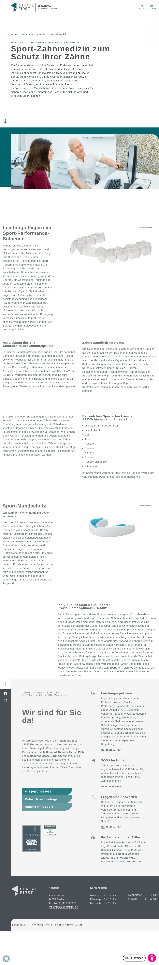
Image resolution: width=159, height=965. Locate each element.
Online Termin (153, 32)
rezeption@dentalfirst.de (63, 907)
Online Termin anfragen (42, 799)
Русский (137, 9)
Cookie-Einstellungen (69, 925)
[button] (139, 958)
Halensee (107, 861)
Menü (153, 7)
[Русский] (137, 6)
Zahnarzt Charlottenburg (22, 34)
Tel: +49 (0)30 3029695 (63, 903)
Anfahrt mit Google (39, 806)
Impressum (19, 925)
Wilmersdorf (110, 858)
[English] (125, 6)
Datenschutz (40, 925)
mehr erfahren (111, 750)
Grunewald (127, 858)
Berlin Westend (128, 854)
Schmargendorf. (131, 861)
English (126, 9)
